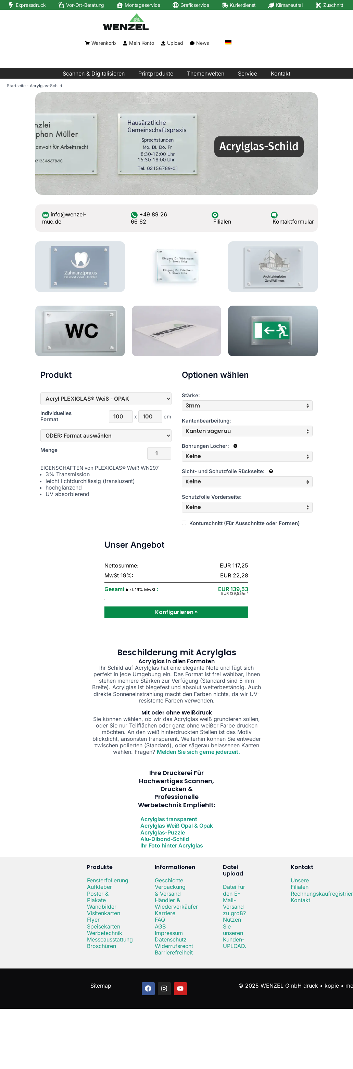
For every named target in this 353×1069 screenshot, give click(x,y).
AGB (160, 926)
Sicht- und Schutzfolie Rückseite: (227, 471)
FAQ (160, 919)
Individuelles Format (55, 416)
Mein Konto (141, 43)
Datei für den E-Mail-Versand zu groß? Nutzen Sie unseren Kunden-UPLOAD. (235, 916)
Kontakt (280, 73)
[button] (247, 406)
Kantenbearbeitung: (206, 421)
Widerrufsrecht (174, 946)
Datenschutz (171, 939)
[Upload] (163, 43)
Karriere (165, 913)
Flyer (93, 919)
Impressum (169, 933)
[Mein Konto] (125, 43)
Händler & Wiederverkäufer (176, 903)
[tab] (247, 406)
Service (247, 73)
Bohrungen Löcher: (209, 446)
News (202, 43)
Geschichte (169, 880)
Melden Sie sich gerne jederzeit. (198, 751)
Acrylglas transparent (168, 819)
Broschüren (101, 946)
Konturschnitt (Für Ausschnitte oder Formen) (241, 523)
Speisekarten (103, 926)
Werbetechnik (104, 933)
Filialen (222, 221)
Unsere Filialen (300, 883)
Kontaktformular (293, 221)
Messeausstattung (110, 939)
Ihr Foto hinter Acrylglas (171, 845)
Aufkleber (99, 886)
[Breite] (121, 416)
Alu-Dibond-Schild (164, 839)
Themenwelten (205, 73)
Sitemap (100, 985)
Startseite (16, 85)
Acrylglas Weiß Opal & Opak (176, 825)
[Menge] (159, 453)
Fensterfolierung (107, 880)
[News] (192, 43)
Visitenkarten (103, 913)
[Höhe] (150, 416)
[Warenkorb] (87, 43)
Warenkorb (103, 43)
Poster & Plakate (98, 897)
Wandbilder (101, 906)
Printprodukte (155, 73)
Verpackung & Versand (170, 890)
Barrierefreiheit (174, 952)
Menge (49, 450)
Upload (175, 43)
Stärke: (191, 395)
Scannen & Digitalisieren (94, 73)
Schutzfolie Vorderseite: (212, 497)
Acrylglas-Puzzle (162, 832)
